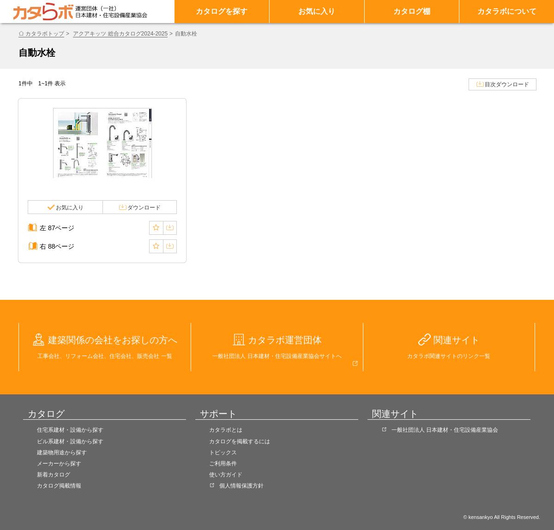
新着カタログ (53, 474)
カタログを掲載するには (239, 441)
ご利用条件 (223, 463)
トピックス (223, 452)
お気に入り (316, 11)
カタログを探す (221, 11)
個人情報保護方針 (241, 485)
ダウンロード (144, 207)
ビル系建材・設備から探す (70, 441)
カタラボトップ (44, 33)
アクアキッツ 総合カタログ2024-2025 (120, 33)
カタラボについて (506, 11)
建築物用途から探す (62, 452)
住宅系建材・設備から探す (70, 430)
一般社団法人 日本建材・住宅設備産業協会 (444, 430)
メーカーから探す (59, 463)
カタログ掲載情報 (59, 485)
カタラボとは (225, 430)
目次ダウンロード (507, 84)
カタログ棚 (411, 11)
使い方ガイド (225, 474)
